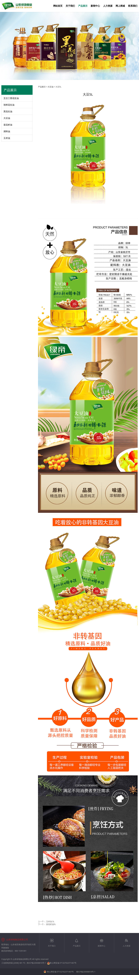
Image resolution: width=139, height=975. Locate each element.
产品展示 (82, 6)
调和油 (7, 131)
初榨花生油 (9, 104)
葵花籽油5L (51, 924)
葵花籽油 (8, 124)
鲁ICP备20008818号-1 (36, 963)
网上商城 (120, 6)
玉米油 (7, 138)
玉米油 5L (50, 921)
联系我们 (132, 6)
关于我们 (70, 6)
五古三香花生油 (11, 98)
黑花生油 (8, 111)
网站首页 (57, 6)
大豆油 (7, 118)
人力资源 (107, 6)
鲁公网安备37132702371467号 (61, 963)
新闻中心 (95, 6)
